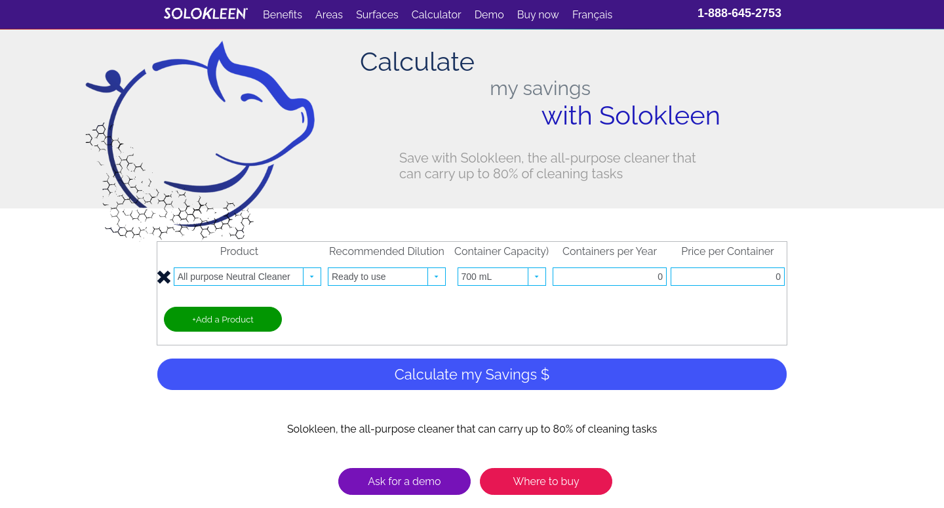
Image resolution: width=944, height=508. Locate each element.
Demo (489, 15)
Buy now (538, 15)
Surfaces (377, 15)
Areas (329, 15)
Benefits (282, 15)
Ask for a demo (404, 481)
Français (592, 15)
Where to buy (546, 481)
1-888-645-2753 (739, 13)
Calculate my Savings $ (472, 374)
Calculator (437, 15)
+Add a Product (223, 319)
